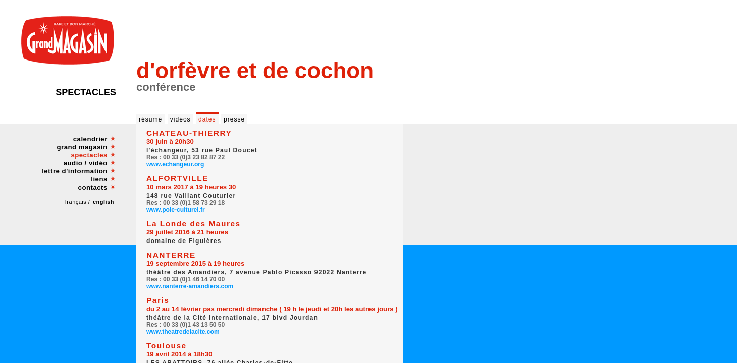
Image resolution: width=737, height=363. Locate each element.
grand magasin (82, 147)
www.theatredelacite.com (183, 331)
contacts (93, 187)
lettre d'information (75, 171)
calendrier (90, 139)
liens (99, 179)
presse (234, 119)
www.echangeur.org (175, 164)
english (103, 202)
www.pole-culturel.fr (175, 209)
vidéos (180, 119)
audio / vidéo (86, 163)
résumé (150, 119)
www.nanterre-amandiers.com (189, 286)
